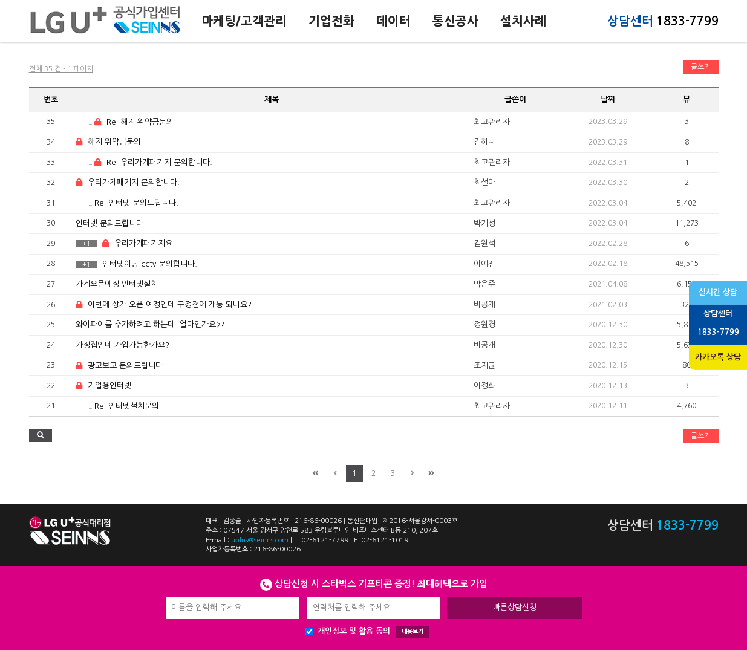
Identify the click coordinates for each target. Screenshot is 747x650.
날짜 (608, 99)
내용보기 (412, 631)
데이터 (393, 21)
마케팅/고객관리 (244, 21)
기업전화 (331, 21)
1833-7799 (687, 21)
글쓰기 (701, 67)
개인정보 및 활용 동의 (367, 632)
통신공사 (455, 21)
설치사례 (523, 21)
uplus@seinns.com (260, 540)
